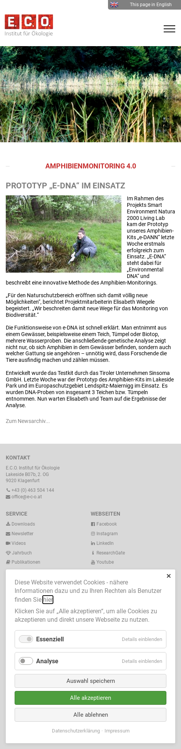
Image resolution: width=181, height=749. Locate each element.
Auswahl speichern (90, 680)
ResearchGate (108, 553)
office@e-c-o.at (24, 496)
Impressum (117, 731)
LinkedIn (102, 543)
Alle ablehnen (90, 714)
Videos (19, 543)
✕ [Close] (168, 576)
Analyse (47, 661)
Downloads (20, 524)
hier (48, 599)
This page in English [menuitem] (141, 4)
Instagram (104, 533)
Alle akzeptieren (90, 697)
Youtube (102, 562)
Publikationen (25, 562)
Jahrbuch (19, 553)
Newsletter (19, 533)
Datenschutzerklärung (76, 731)
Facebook (104, 524)
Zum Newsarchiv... (28, 421)
